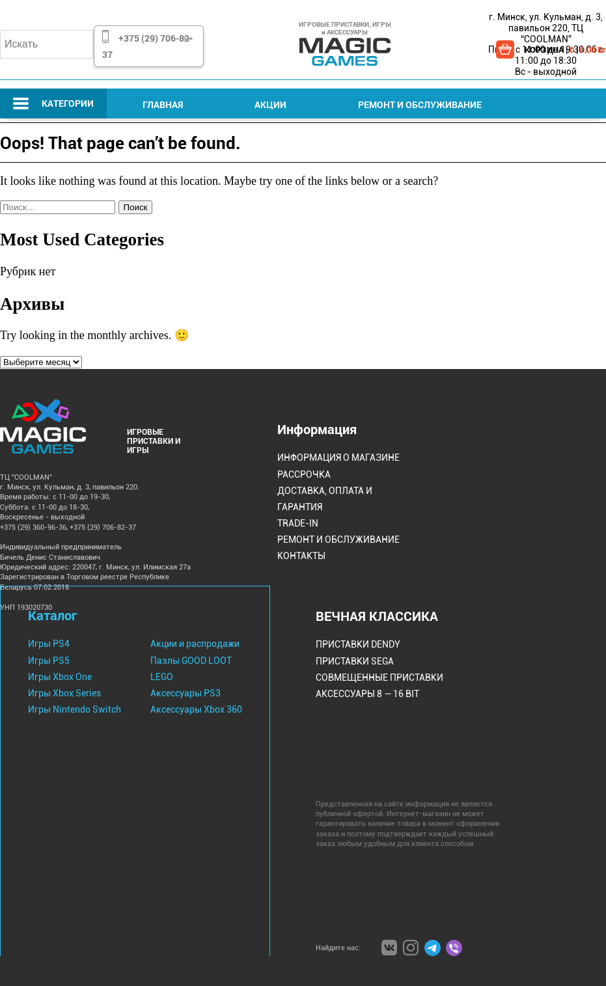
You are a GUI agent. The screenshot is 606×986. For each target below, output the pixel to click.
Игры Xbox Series (64, 693)
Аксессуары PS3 (185, 693)
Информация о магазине (338, 457)
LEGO (161, 677)
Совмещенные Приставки (379, 677)
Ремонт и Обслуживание (420, 104)
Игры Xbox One (60, 677)
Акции (270, 104)
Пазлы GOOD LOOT (191, 660)
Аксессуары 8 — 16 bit (367, 694)
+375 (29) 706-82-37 (147, 46)
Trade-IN (297, 523)
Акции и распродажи (195, 643)
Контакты (301, 556)
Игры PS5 (49, 660)
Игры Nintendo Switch (74, 709)
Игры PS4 (49, 643)
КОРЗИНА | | (565, 49)
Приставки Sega (355, 661)
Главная (163, 104)
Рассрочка (304, 474)
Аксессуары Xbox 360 (196, 709)
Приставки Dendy (358, 644)
